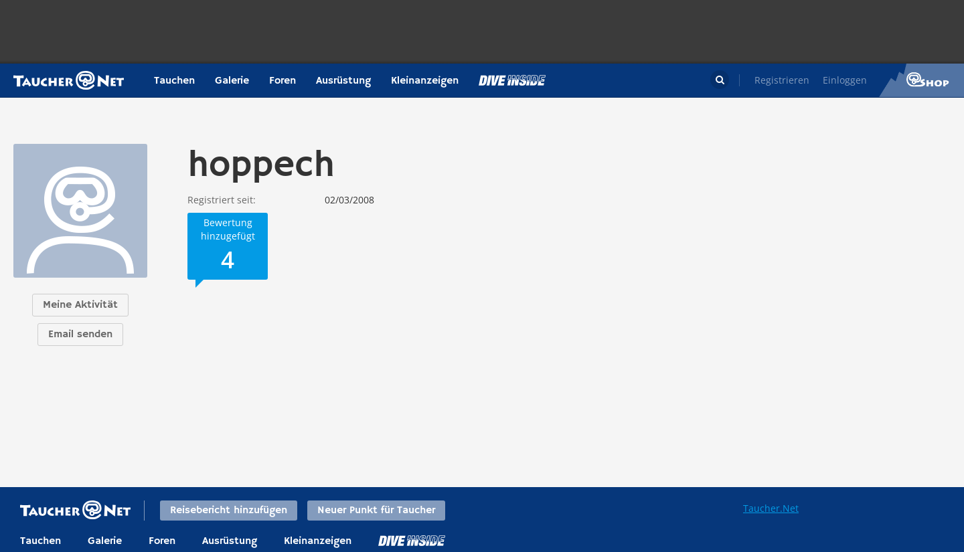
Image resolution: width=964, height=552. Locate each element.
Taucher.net (68, 80)
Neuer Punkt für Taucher (376, 510)
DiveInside (411, 540)
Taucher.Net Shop (921, 80)
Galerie (232, 81)
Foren (282, 81)
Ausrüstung (343, 81)
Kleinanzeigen (425, 81)
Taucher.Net (771, 508)
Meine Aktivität (80, 305)
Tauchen (174, 81)
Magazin (512, 80)
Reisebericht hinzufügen (228, 510)
